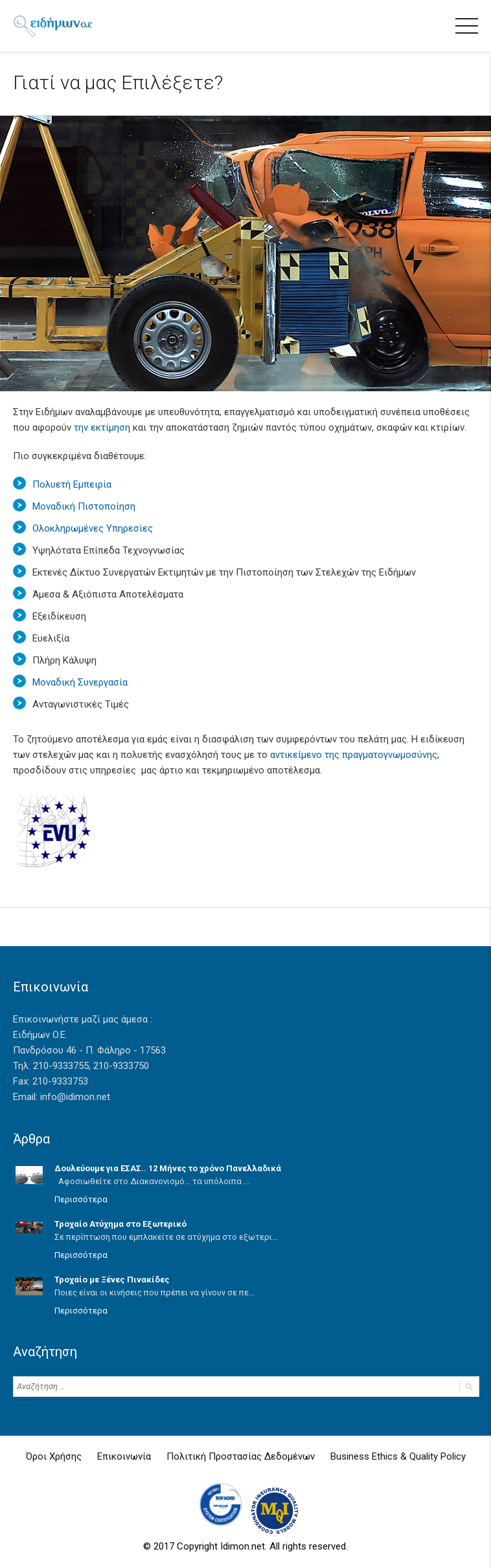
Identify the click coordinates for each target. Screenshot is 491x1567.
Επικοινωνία (124, 1456)
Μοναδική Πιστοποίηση (83, 506)
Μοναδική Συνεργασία (80, 682)
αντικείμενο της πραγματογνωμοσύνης (353, 755)
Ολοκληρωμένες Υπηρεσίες (92, 528)
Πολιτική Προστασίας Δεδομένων (240, 1456)
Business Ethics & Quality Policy (398, 1456)
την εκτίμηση (102, 427)
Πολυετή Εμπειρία (71, 484)
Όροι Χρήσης (54, 1456)
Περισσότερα (81, 1199)
